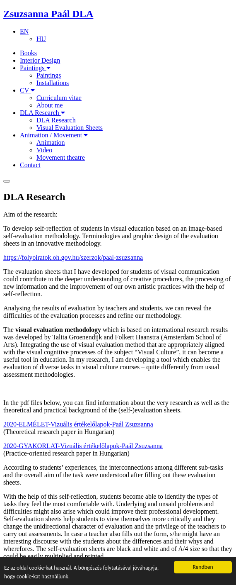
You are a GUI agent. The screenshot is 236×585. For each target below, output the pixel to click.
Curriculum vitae (59, 97)
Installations (52, 82)
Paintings (35, 67)
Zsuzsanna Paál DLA (48, 13)
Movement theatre (60, 157)
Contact (30, 164)
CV (27, 90)
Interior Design (40, 60)
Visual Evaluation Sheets (69, 127)
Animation (50, 142)
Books (28, 52)
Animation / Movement (54, 135)
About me (49, 105)
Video (44, 150)
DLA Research (42, 112)
